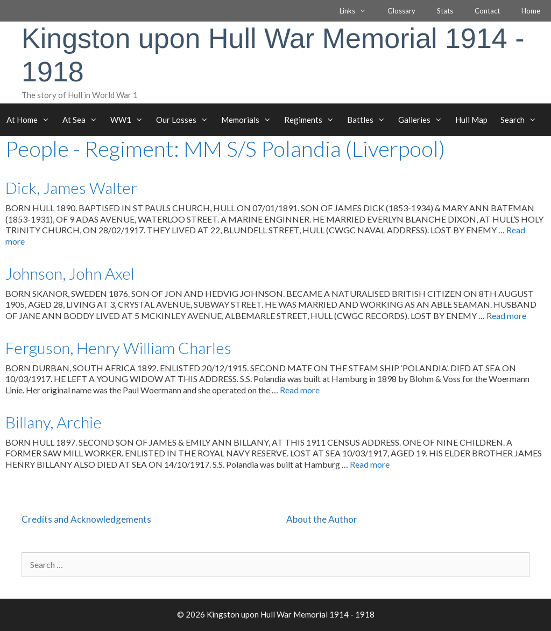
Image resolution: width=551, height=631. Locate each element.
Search (521, 119)
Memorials (249, 119)
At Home (31, 119)
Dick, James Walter (71, 187)
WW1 (130, 119)
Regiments (312, 119)
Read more (506, 315)
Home (530, 10)
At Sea (83, 119)
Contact (487, 10)
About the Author (321, 519)
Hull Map (471, 119)
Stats (445, 10)
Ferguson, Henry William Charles (118, 347)
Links (358, 11)
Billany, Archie (53, 422)
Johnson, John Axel (70, 273)
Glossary (401, 10)
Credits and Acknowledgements (86, 519)
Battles (369, 119)
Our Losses (185, 119)
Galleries (423, 119)
